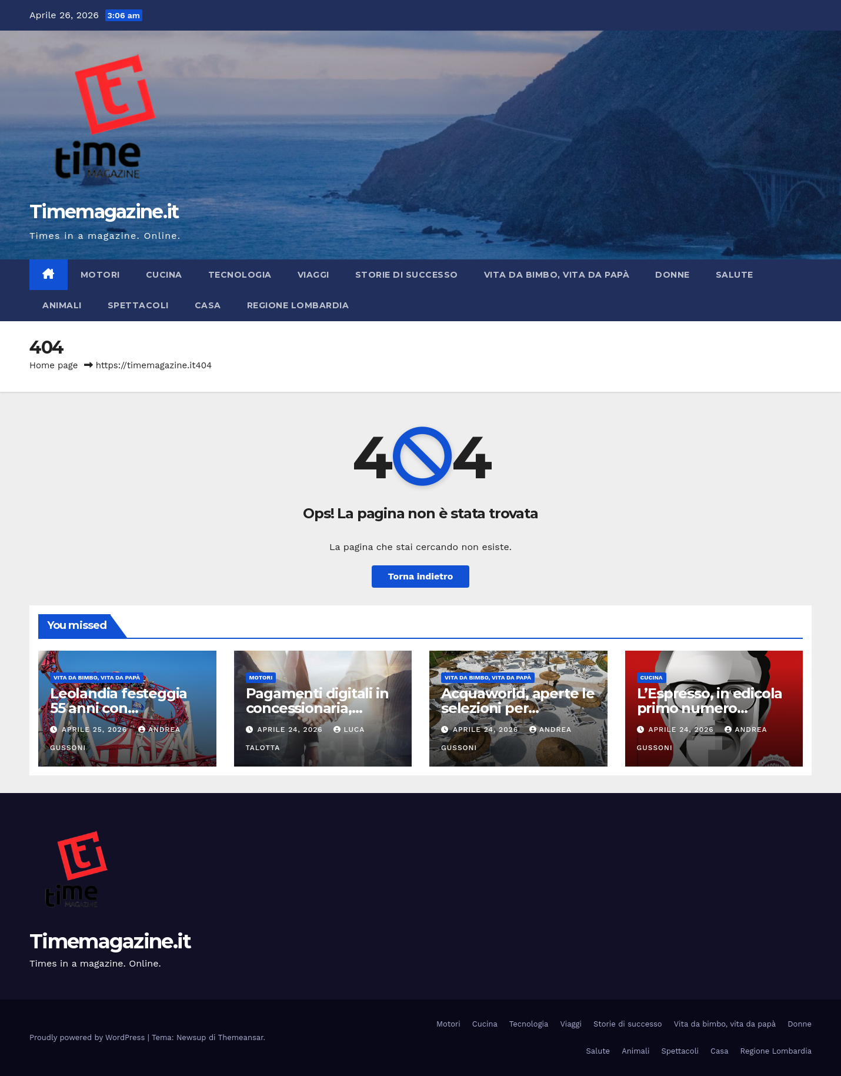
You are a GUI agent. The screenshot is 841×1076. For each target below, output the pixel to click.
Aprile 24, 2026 (291, 729)
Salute (734, 274)
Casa (208, 305)
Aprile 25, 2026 (96, 729)
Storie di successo (406, 274)
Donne (672, 274)
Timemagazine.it (104, 211)
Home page (53, 365)
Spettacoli (138, 305)
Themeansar (240, 1037)
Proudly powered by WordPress (88, 1037)
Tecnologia (240, 274)
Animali (62, 305)
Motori (100, 274)
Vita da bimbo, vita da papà (557, 274)
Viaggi (313, 274)
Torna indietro (420, 576)
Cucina (164, 274)
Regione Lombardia (298, 305)
